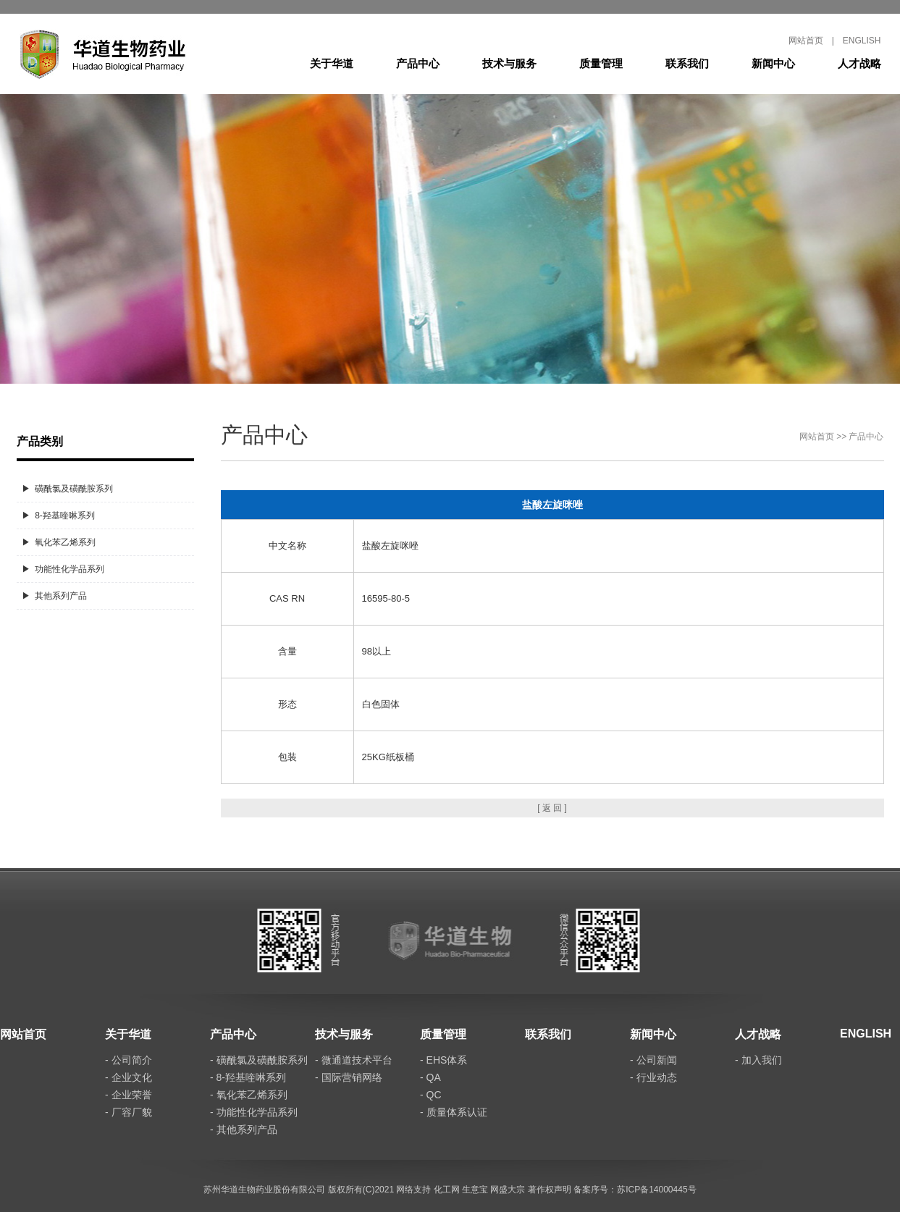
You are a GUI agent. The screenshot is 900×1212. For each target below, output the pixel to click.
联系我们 (687, 63)
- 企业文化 (128, 1077)
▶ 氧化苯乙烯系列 (59, 542)
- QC (431, 1095)
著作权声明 (549, 1189)
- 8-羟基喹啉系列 (248, 1077)
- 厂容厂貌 (128, 1112)
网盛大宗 (507, 1189)
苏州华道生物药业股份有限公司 (264, 1189)
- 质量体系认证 (453, 1112)
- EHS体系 (443, 1060)
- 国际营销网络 (348, 1077)
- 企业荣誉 (128, 1095)
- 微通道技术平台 (353, 1060)
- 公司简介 (128, 1060)
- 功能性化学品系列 (254, 1112)
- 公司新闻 (653, 1060)
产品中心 (418, 63)
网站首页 (805, 40)
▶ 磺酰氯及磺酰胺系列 (68, 489)
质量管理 (601, 63)
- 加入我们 (758, 1060)
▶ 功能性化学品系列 (63, 569)
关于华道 (331, 63)
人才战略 (859, 63)
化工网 (447, 1189)
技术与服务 (509, 63)
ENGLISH (862, 40)
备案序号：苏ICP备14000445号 (634, 1189)
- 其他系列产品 (243, 1129)
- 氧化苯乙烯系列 (248, 1095)
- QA (430, 1077)
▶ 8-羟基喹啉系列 (58, 515)
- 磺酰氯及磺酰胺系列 (259, 1060)
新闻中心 (773, 63)
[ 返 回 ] (552, 808)
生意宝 (475, 1189)
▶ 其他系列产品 (55, 596)
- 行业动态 (653, 1077)
